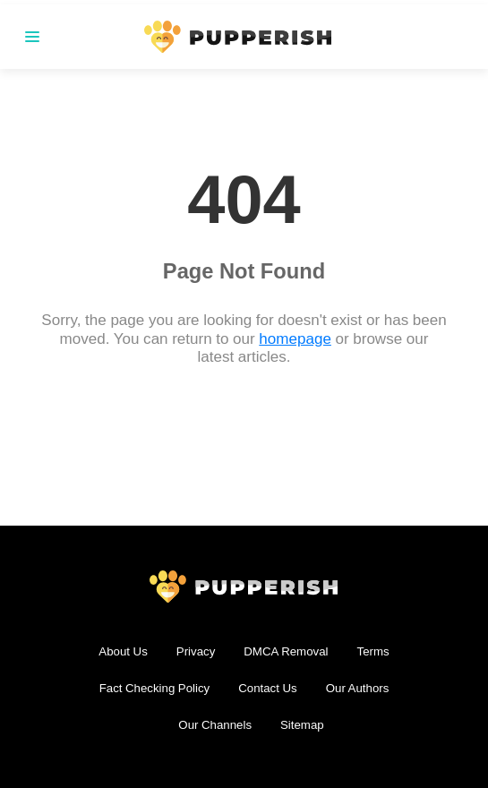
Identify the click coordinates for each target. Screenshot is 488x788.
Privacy (196, 651)
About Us (122, 651)
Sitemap (302, 725)
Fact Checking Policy (154, 688)
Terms (373, 651)
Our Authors (358, 688)
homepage (295, 338)
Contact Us (267, 688)
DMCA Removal (286, 651)
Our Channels (215, 725)
